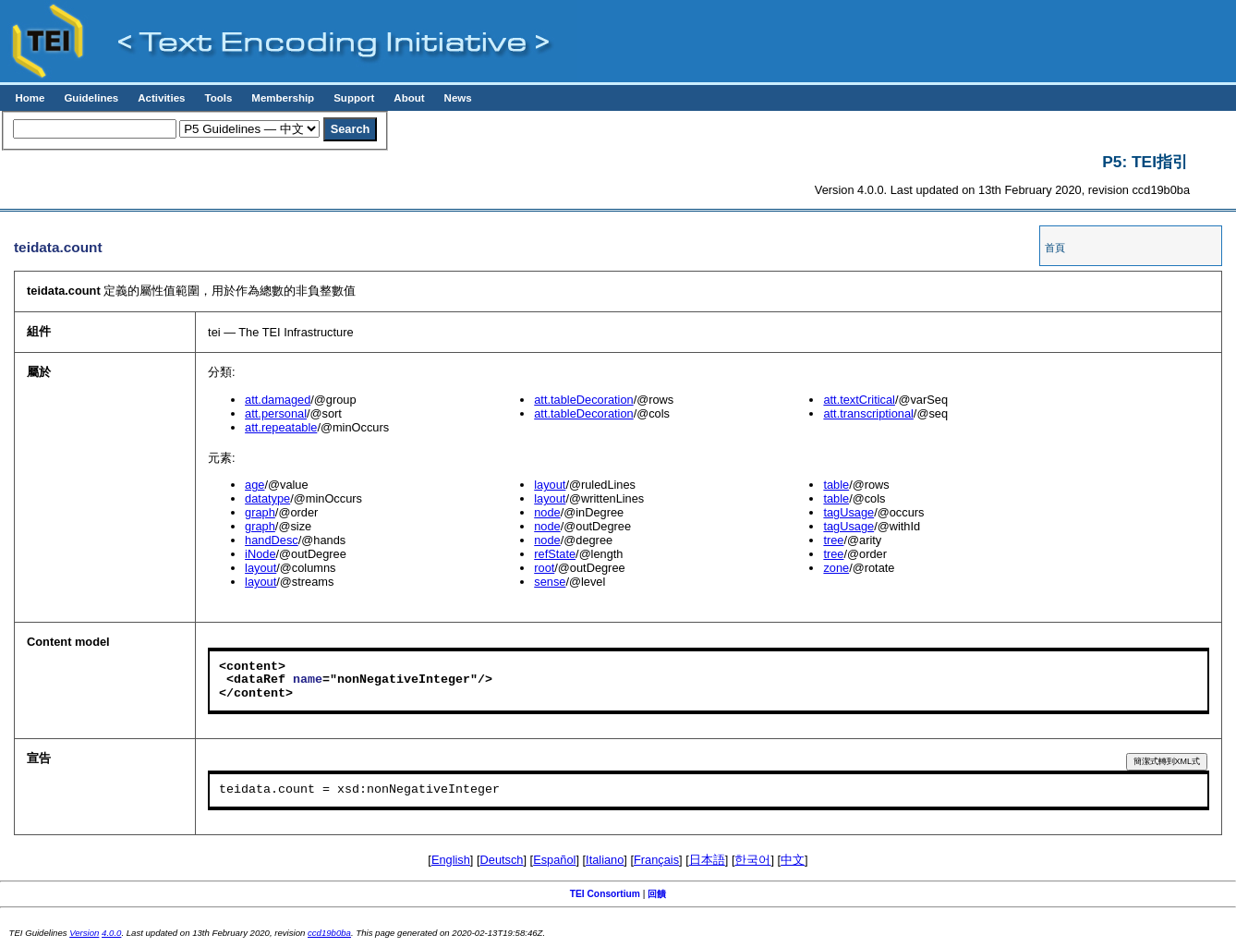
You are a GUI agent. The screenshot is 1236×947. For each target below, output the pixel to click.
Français (656, 860)
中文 (793, 860)
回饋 (657, 894)
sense (549, 582)
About (409, 97)
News (458, 97)
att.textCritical (859, 400)
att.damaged (277, 400)
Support (353, 97)
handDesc (271, 540)
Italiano (605, 860)
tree (833, 540)
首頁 (1055, 247)
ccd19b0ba (329, 933)
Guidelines (91, 97)
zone (836, 568)
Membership (282, 97)
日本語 (707, 860)
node (547, 512)
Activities (161, 97)
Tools (218, 97)
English (450, 860)
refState (555, 554)
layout (260, 568)
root (544, 568)
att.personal (276, 413)
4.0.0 (111, 933)
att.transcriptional (868, 413)
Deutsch (502, 860)
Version (84, 933)
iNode (260, 554)
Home (29, 97)
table (836, 485)
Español (554, 860)
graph (260, 512)
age (254, 485)
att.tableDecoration (583, 400)
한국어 (752, 860)
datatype (267, 498)
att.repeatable (281, 427)
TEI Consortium (605, 894)
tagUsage (848, 512)
